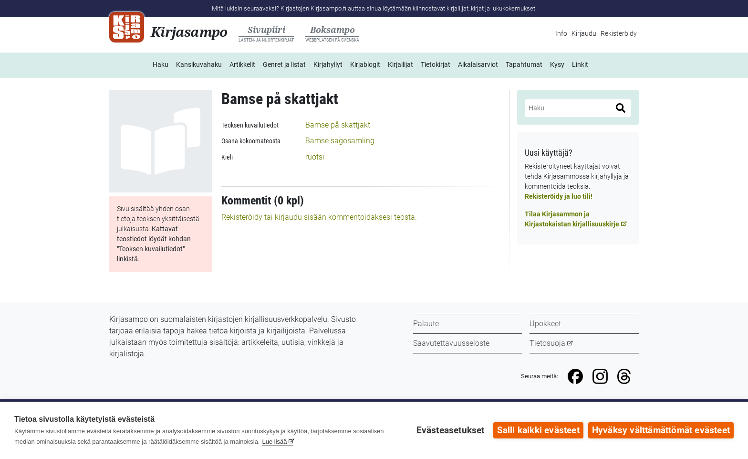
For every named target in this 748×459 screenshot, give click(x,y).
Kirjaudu (583, 33)
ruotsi (314, 156)
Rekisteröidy (619, 33)
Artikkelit (242, 64)
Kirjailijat (400, 64)
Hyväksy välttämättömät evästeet (661, 430)
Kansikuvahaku (199, 64)
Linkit (580, 64)
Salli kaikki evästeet (538, 430)
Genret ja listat (284, 64)
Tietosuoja (547, 343)
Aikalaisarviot (478, 64)
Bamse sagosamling (339, 140)
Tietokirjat (435, 64)
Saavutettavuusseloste (451, 343)
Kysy (557, 64)
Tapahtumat (524, 64)
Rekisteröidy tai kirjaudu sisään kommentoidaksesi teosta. (319, 217)
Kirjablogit (365, 64)
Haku (160, 64)
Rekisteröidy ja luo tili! (558, 196)
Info (561, 33)
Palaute (426, 323)
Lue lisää (274, 441)
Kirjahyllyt (328, 64)
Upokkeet (545, 323)
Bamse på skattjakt (337, 124)
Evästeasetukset (450, 430)
